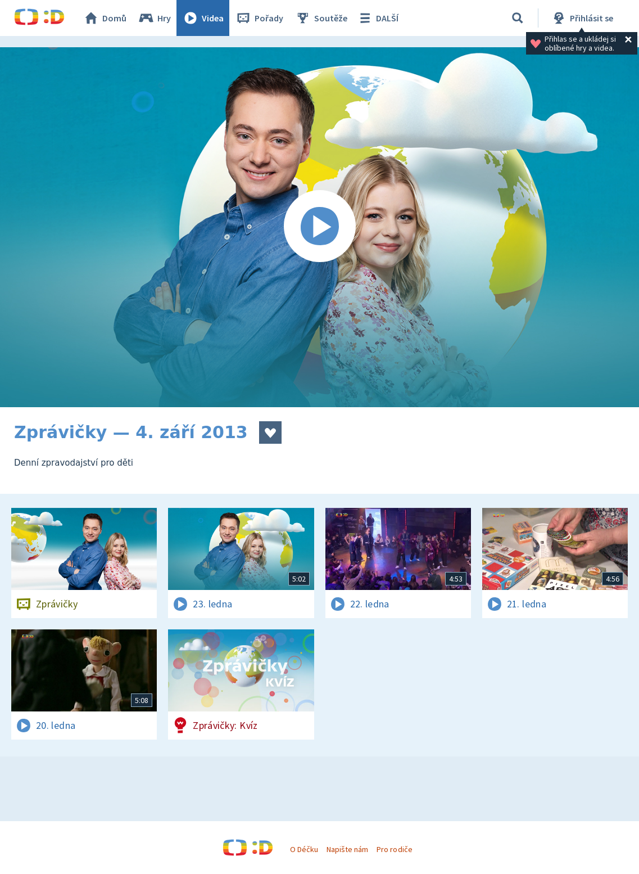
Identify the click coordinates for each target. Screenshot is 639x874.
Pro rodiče (394, 849)
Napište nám (347, 849)
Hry (154, 18)
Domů (104, 18)
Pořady (259, 18)
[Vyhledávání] (517, 18)
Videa (203, 18)
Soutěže (320, 18)
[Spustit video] (319, 227)
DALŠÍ (377, 18)
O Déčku (304, 849)
